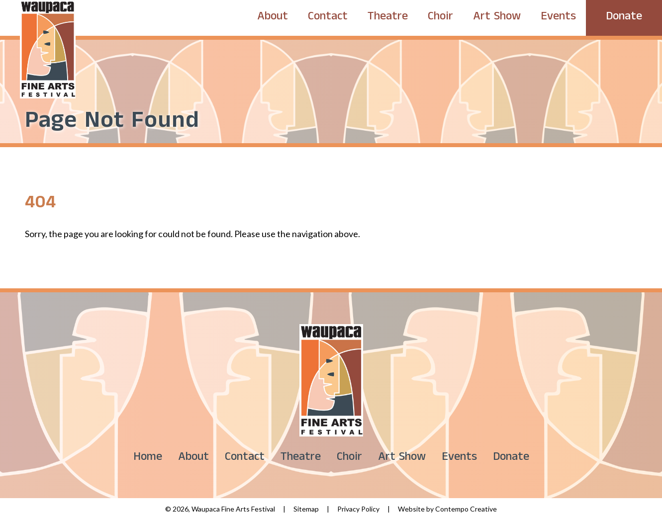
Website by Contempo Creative (447, 509)
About (272, 17)
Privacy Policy (358, 509)
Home (147, 458)
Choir (440, 17)
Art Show (497, 17)
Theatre (388, 17)
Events (558, 17)
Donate (624, 17)
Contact (328, 17)
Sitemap (306, 509)
